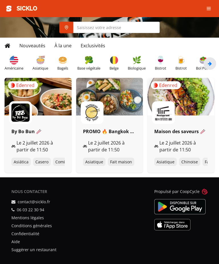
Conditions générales (31, 225)
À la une (63, 45)
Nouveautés (32, 45)
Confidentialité (25, 233)
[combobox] (109, 27)
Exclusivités (93, 45)
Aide (15, 241)
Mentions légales (27, 217)
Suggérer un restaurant (33, 249)
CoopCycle (190, 191)
